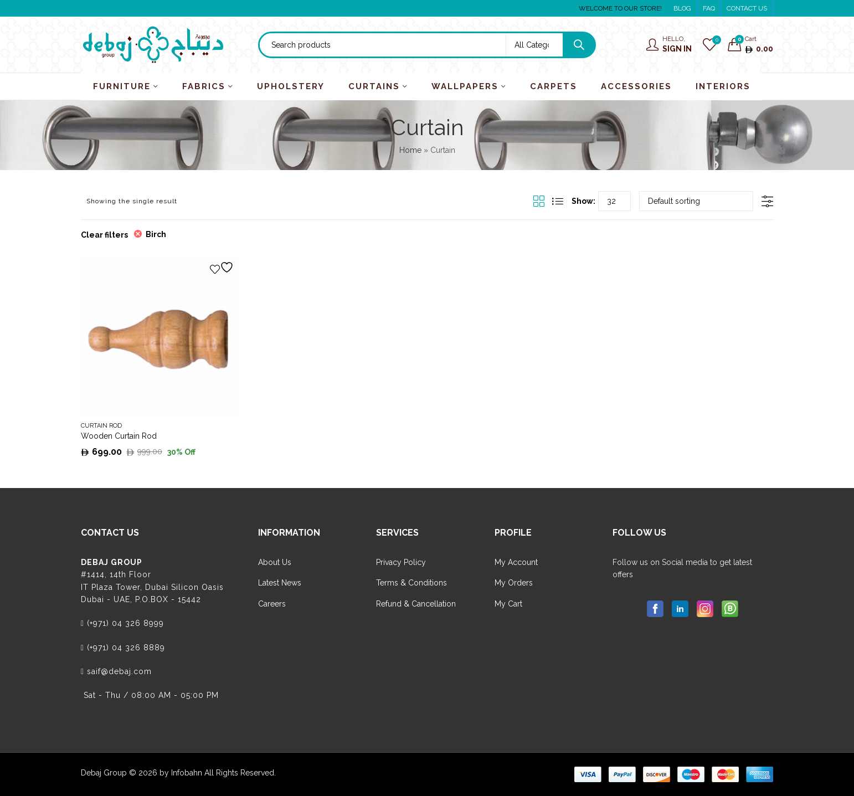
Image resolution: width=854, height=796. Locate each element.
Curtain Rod (101, 425)
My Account (516, 562)
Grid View (538, 201)
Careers (272, 603)
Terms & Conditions (411, 582)
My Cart (508, 603)
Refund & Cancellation (416, 603)
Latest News (279, 582)
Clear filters (104, 234)
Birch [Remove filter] (156, 234)
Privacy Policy (401, 562)
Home (410, 150)
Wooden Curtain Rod (119, 436)
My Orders (514, 582)
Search (579, 45)
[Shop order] (696, 201)
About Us (274, 562)
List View (557, 201)
